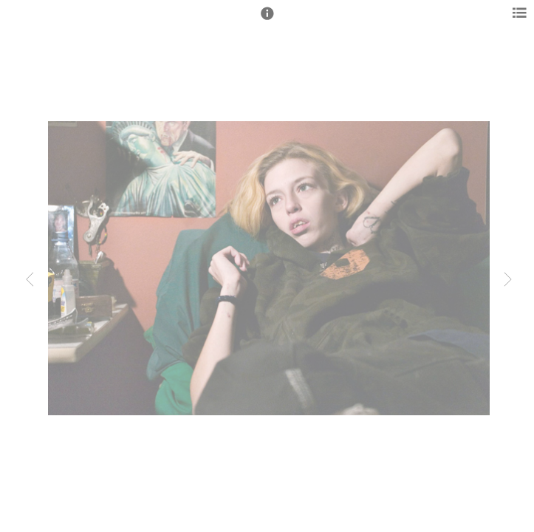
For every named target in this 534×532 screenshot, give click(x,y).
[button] (267, 20)
